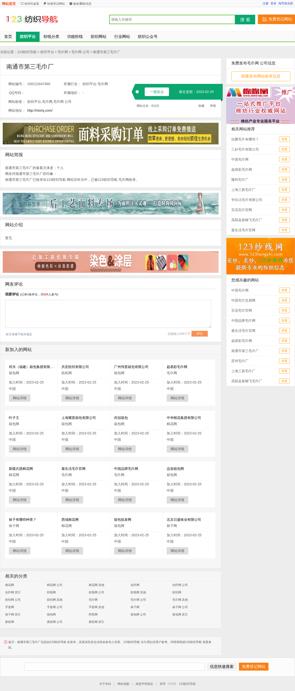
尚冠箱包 (121, 418)
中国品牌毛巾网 (126, 469)
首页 (8, 36)
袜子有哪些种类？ (22, 520)
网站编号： (17, 84)
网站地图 (123, 684)
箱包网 (51, 614)
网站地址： (17, 110)
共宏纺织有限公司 (75, 367)
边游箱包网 (175, 469)
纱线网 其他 (138, 592)
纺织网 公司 (13, 599)
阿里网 (93, 614)
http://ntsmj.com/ (40, 110)
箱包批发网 (122, 520)
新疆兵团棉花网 (21, 469)
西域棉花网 (70, 520)
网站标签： (17, 102)
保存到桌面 (31, 3)
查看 (284, 139)
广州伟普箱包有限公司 (131, 367)
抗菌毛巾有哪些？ (245, 139)
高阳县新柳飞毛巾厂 (246, 220)
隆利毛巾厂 (240, 180)
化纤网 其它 (13, 592)
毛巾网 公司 (80, 52)
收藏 (201, 105)
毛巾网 (63, 52)
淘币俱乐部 (285, 3)
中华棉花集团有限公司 (184, 418)
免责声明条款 (144, 684)
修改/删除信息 (82, 3)
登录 (273, 3)
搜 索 (245, 19)
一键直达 (157, 92)
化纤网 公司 (180, 585)
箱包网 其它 (180, 614)
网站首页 (9, 4)
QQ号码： (17, 93)
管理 (162, 684)
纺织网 (176, 592)
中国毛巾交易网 (243, 300)
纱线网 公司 (96, 592)
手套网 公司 (54, 607)
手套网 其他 (96, 607)
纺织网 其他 (54, 599)
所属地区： (72, 93)
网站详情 (20, 398)
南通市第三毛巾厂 (106, 52)
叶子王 (14, 418)
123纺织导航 (27, 52)
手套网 (9, 607)
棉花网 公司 (54, 585)
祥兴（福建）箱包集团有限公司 (33, 367)
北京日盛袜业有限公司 (184, 520)
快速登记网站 (56, 3)
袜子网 (135, 607)
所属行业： (72, 84)
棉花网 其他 (96, 585)
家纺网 (9, 622)
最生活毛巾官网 (73, 469)
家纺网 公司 (54, 622)
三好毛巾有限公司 (245, 149)
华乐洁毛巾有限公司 (246, 200)
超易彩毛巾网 (177, 367)
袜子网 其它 (13, 614)
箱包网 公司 (138, 614)
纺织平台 (47, 52)
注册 (265, 3)
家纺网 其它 (96, 622)
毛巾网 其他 (180, 599)
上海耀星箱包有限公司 (78, 418)
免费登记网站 (280, 19)
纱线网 (51, 592)
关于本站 (105, 684)
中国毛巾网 (240, 159)
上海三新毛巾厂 (243, 190)
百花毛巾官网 (241, 210)
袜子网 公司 (180, 607)
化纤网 (135, 585)
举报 (213, 105)
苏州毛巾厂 (240, 361)
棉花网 (9, 585)
